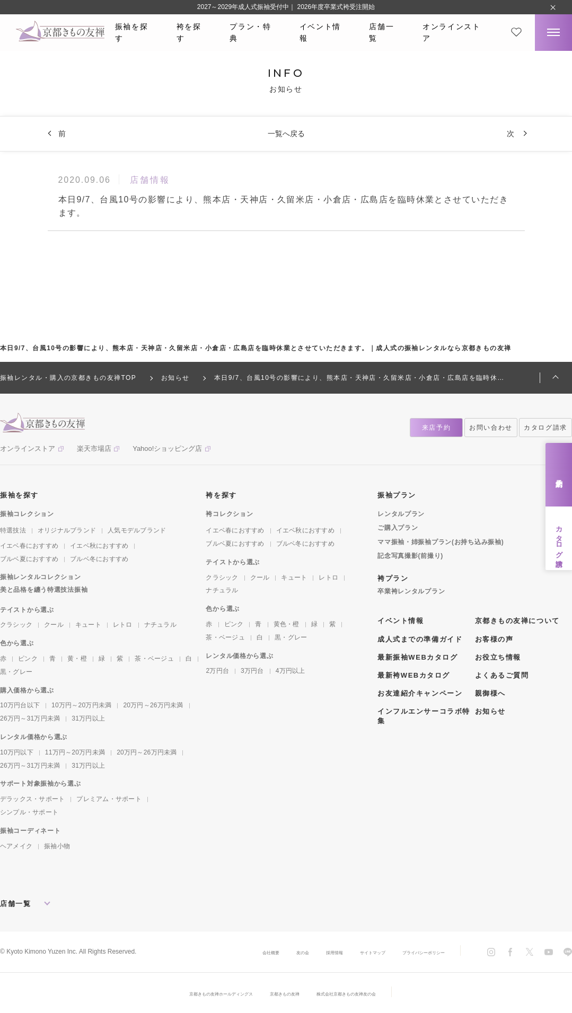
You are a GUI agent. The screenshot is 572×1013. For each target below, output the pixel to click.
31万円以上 (88, 718)
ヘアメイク (16, 846)
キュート (88, 624)
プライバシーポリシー (413, 952)
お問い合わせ (491, 427)
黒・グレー (16, 672)
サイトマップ (345, 952)
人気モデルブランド (137, 530)
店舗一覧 (381, 32)
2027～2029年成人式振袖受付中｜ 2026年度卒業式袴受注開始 (286, 7)
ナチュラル (160, 624)
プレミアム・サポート (108, 799)
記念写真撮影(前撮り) (410, 555)
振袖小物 (57, 846)
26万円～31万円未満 (30, 718)
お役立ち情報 (498, 657)
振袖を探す (131, 32)
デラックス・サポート (32, 799)
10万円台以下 (20, 705)
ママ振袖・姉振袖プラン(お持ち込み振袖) (440, 542)
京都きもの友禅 (285, 993)
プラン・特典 (250, 32)
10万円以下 (16, 752)
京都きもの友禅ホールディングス (199, 993)
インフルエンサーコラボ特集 (423, 716)
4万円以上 (290, 670)
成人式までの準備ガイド (419, 639)
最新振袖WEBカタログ (417, 657)
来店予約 (559, 475)
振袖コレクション (27, 514)
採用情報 (296, 952)
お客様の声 (494, 639)
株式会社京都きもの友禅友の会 (369, 993)
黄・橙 (77, 658)
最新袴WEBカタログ (413, 675)
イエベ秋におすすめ (99, 545)
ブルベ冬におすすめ (99, 559)
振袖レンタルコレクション (40, 577)
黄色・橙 (287, 624)
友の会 (257, 952)
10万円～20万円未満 (81, 705)
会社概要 (218, 952)
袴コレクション (229, 514)
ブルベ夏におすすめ (29, 559)
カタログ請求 (559, 538)
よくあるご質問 (502, 675)
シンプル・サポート (29, 812)
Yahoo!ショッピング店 (167, 448)
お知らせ (490, 711)
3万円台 (252, 670)
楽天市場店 (94, 448)
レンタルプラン (401, 514)
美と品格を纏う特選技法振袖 (43, 589)
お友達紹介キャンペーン (419, 693)
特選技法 (13, 530)
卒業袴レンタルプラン (411, 591)
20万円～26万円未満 (153, 705)
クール (54, 624)
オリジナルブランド (67, 530)
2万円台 (217, 670)
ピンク (28, 658)
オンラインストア (452, 32)
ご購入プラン (397, 527)
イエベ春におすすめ (29, 545)
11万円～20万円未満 (75, 752)
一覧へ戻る (286, 133)
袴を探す (189, 32)
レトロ (123, 624)
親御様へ (490, 693)
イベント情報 (320, 32)
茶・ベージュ (154, 658)
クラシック (16, 624)
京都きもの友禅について (517, 621)
